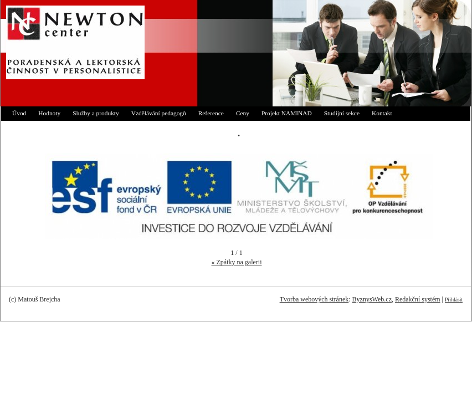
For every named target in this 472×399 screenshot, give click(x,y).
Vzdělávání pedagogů (158, 113)
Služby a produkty (96, 113)
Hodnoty (49, 113)
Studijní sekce (342, 113)
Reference (211, 113)
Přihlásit (454, 299)
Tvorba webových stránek (314, 299)
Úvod (19, 113)
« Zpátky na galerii (237, 262)
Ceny (242, 113)
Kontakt (382, 113)
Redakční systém (417, 299)
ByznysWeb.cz (372, 299)
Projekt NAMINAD (286, 113)
